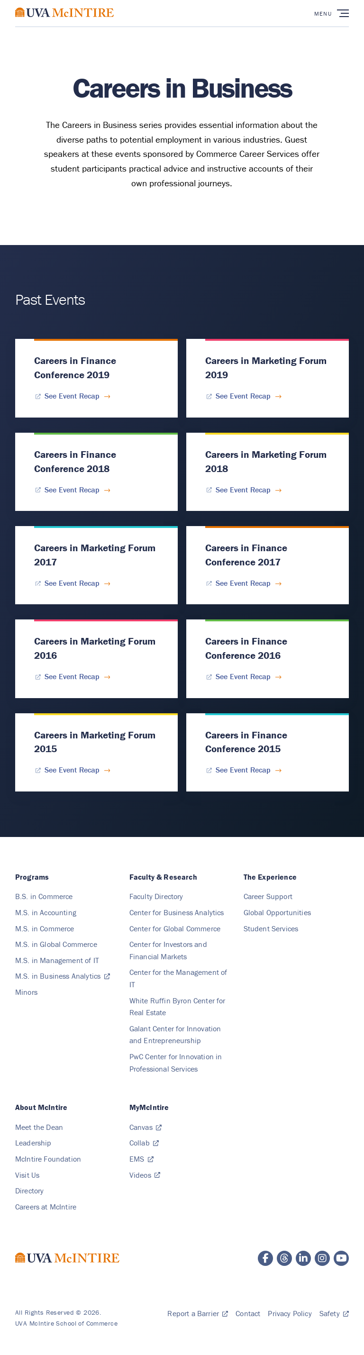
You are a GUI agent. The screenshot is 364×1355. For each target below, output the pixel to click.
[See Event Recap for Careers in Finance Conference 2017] (243, 583)
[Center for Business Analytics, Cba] (176, 912)
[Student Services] (271, 928)
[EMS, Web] (141, 1159)
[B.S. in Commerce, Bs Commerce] (44, 896)
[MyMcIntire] (149, 1107)
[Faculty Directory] (156, 896)
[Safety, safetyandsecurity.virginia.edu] (334, 1313)
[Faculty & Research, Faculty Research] (163, 877)
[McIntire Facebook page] (265, 1258)
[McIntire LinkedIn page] (303, 1258)
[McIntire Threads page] (284, 1258)
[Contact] (248, 1313)
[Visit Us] (27, 1175)
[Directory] (29, 1190)
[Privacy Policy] (289, 1313)
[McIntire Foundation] (48, 1159)
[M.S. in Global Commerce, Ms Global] (56, 944)
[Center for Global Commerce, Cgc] (174, 928)
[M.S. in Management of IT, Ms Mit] (57, 960)
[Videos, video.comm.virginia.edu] (144, 1175)
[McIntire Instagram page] (322, 1258)
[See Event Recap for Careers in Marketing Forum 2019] (243, 395)
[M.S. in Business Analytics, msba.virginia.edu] (62, 976)
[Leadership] (33, 1142)
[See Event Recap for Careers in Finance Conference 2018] (72, 489)
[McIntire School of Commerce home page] (64, 22)
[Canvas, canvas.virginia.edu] (145, 1127)
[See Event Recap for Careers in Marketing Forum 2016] (72, 676)
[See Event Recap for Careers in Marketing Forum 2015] (72, 769)
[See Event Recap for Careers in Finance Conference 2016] (243, 676)
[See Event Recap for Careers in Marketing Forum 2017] (72, 583)
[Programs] (32, 877)
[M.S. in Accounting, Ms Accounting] (45, 912)
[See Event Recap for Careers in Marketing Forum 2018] (243, 489)
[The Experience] (270, 877)
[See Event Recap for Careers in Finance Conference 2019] (72, 395)
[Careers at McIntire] (45, 1206)
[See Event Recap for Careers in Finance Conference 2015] (243, 769)
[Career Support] (268, 896)
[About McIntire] (41, 1107)
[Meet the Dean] (39, 1127)
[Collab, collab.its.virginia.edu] (144, 1142)
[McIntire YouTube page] (341, 1258)
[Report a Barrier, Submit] (197, 1313)
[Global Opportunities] (277, 912)
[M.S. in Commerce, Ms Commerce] (44, 928)
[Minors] (26, 992)
